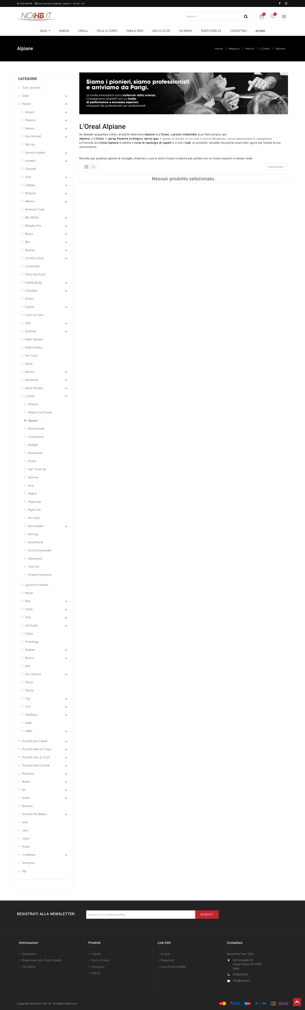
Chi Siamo (29, 967)
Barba (26, 781)
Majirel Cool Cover (40, 412)
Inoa (31, 485)
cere (25, 830)
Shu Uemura (33, 674)
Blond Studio (36, 428)
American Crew (35, 209)
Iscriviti (207, 914)
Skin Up (30, 144)
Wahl (28, 723)
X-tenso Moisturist (39, 575)
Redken (30, 650)
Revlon (29, 658)
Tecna (29, 682)
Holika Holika (33, 347)
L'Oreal (264, 48)
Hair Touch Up (37, 469)
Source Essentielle (39, 550)
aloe (25, 822)
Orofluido (31, 625)
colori (25, 838)
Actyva (29, 112)
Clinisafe (30, 169)
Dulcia (32, 461)
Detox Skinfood (35, 274)
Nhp (27, 601)
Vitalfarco (31, 715)
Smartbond (35, 542)
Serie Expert (36, 526)
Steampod (35, 558)
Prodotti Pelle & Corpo (36, 749)
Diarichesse (35, 453)
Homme (33, 477)
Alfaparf (30, 193)
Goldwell (30, 331)
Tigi (27, 698)
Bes (27, 242)
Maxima (30, 120)
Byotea (30, 250)
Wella (28, 731)
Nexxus (29, 128)
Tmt (27, 706)
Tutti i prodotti (31, 87)
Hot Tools (31, 355)
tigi (24, 871)
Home (219, 48)
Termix (29, 690)
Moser (29, 593)
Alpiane (280, 48)
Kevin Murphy (34, 388)
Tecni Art (33, 566)
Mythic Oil (34, 510)
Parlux (29, 633)
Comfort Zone (34, 258)
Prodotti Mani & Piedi (35, 765)
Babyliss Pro (33, 226)
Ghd (27, 323)
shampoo (28, 863)
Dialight (33, 445)
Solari (25, 798)
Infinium (33, 404)
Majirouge (34, 502)
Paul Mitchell (33, 136)
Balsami (27, 806)
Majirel (32, 493)
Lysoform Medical (36, 585)
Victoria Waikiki (35, 152)
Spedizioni (29, 954)
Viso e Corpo (100, 960)
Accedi (165, 954)
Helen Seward (34, 339)
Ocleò (29, 609)
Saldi (25, 96)
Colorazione (36, 437)
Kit (24, 790)
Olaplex (30, 185)
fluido (26, 846)
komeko (30, 161)
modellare (28, 855)
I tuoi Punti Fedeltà (173, 967)
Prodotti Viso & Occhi (36, 757)
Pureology (31, 642)
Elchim (29, 299)
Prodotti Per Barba (34, 814)
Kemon (29, 372)
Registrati (167, 960)
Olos (28, 617)
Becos (29, 234)
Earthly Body (33, 282)
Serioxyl (33, 534)
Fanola (29, 307)
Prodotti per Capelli (34, 741)
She (27, 666)
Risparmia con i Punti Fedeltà (42, 960)
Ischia (28, 364)
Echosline (31, 290)
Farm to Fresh (34, 315)
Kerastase (31, 380)
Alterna (29, 201)
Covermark (32, 266)
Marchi (249, 48)
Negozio (234, 48)
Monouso (28, 773)
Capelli (95, 954)
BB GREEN (31, 217)
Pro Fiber (34, 518)
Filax (28, 177)
